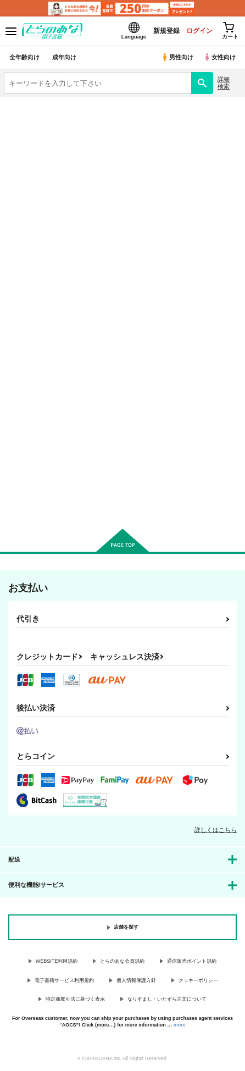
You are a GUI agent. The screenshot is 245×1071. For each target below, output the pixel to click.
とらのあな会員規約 (122, 961)
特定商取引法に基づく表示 (75, 999)
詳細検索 (224, 83)
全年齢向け (24, 57)
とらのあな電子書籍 (31, 103)
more (180, 1025)
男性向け (177, 57)
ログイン (199, 31)
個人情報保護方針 (136, 980)
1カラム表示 (231, 220)
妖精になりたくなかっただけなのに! (40, 383)
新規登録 (166, 31)
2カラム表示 (212, 220)
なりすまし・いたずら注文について (167, 999)
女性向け (219, 57)
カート (40, 496)
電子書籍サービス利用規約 (64, 980)
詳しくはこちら (215, 829)
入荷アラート (31, 120)
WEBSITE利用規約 (57, 961)
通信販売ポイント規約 (191, 961)
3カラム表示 (193, 220)
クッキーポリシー (198, 980)
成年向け (64, 57)
